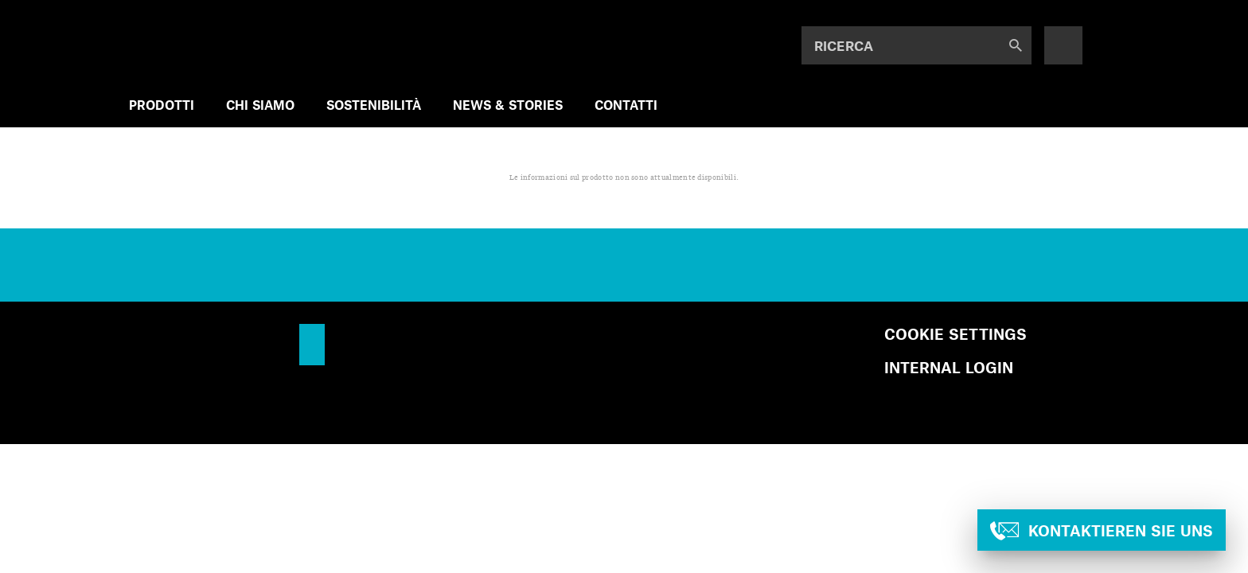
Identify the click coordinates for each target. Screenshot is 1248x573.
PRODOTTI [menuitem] (161, 104)
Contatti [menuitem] (626, 104)
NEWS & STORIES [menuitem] (508, 104)
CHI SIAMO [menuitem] (260, 104)
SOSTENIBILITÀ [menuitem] (373, 104)
